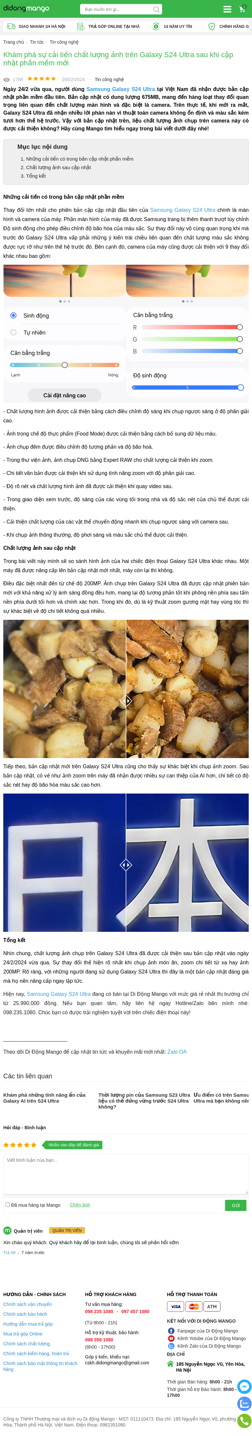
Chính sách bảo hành (25, 1314)
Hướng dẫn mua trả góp (28, 1324)
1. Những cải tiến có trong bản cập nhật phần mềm (77, 159)
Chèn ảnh (80, 1204)
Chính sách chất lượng (26, 1343)
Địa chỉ (176, 1354)
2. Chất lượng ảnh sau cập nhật (56, 167)
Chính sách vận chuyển (27, 1304)
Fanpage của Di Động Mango (208, 1331)
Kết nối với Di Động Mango (201, 1321)
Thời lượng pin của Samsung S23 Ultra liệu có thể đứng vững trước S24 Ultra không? (144, 1101)
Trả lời (9, 1252)
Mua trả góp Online (23, 1333)
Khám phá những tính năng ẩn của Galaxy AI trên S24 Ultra (44, 1098)
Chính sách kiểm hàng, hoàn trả (36, 1353)
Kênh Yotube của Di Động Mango (212, 1338)
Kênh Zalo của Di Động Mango (209, 1346)
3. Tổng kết (33, 176)
